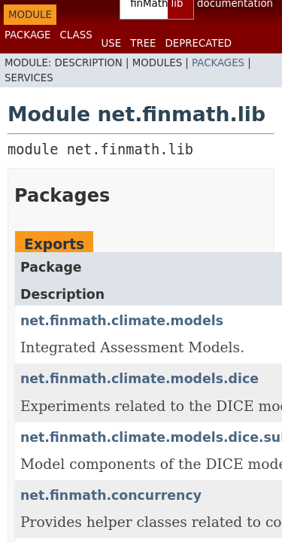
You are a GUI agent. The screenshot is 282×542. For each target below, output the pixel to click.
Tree (143, 43)
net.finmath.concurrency (111, 495)
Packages (218, 63)
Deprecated (198, 43)
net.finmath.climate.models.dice (139, 378)
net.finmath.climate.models (121, 320)
